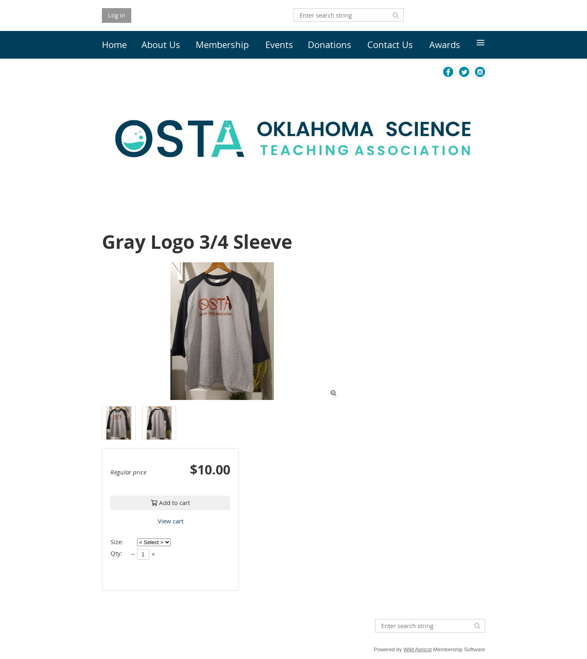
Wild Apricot (418, 649)
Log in (116, 15)
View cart (170, 521)
